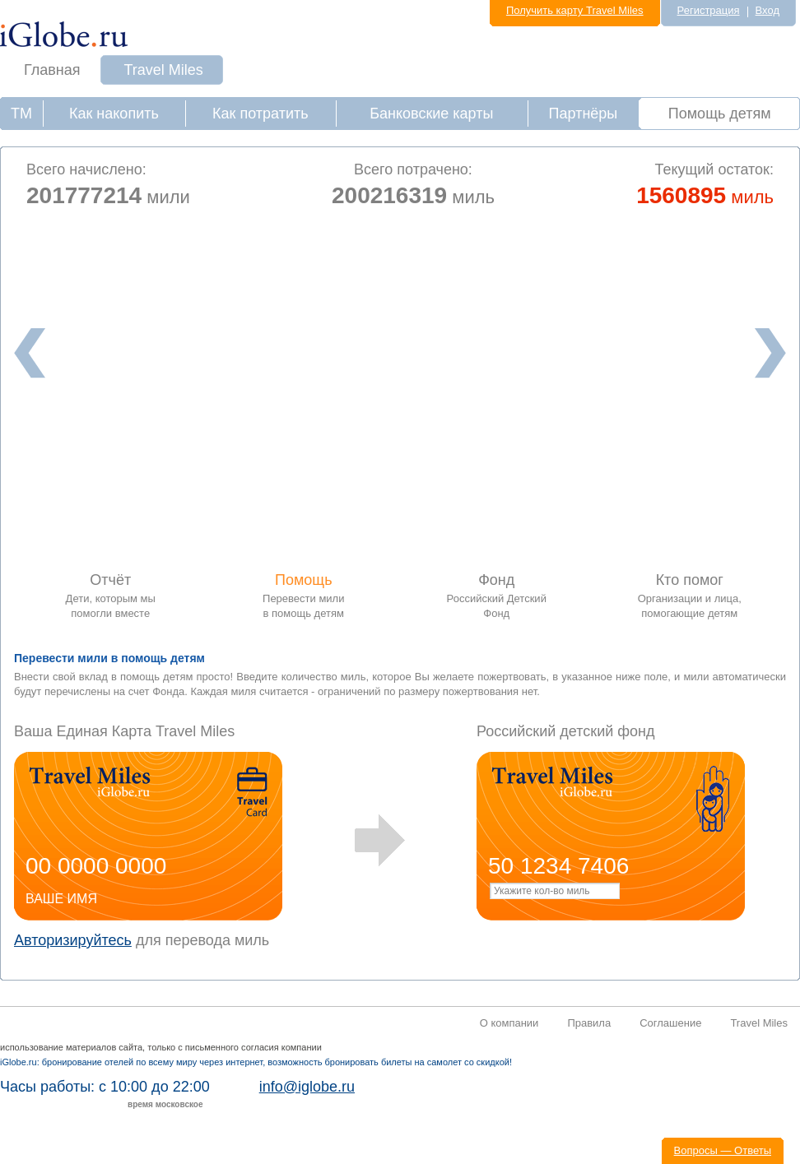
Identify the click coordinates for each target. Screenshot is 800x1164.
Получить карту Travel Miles (575, 10)
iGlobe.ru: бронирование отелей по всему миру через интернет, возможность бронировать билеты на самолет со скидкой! (256, 1062)
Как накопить (114, 113)
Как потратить (260, 113)
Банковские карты (431, 113)
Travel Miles (163, 70)
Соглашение (670, 1023)
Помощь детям (719, 113)
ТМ (21, 113)
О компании (509, 1023)
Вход (767, 10)
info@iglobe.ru (307, 1086)
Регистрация (708, 10)
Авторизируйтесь (73, 940)
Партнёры (583, 113)
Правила (589, 1023)
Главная (52, 70)
